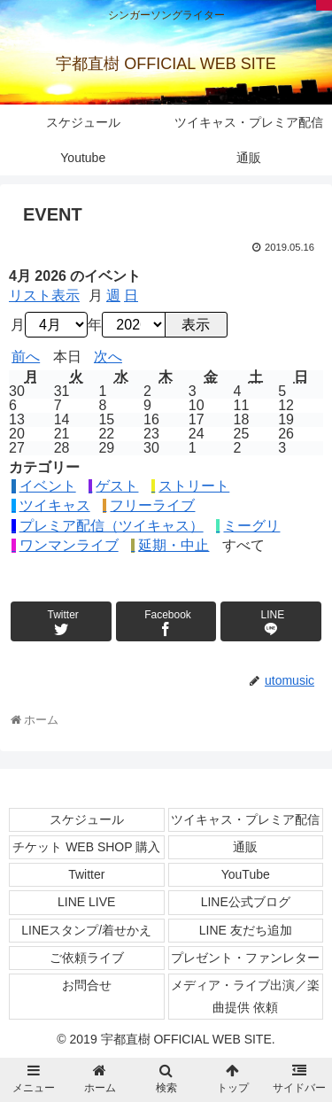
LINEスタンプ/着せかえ (86, 930)
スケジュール (87, 819)
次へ (108, 357)
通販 (245, 847)
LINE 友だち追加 (245, 930)
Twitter (86, 874)
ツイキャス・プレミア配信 (245, 819)
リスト (44, 296)
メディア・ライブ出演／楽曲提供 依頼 (245, 996)
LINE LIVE (86, 902)
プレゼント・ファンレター (245, 958)
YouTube (245, 874)
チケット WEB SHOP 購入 (86, 847)
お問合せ (87, 985)
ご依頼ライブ (87, 958)
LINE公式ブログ (245, 902)
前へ (26, 357)
